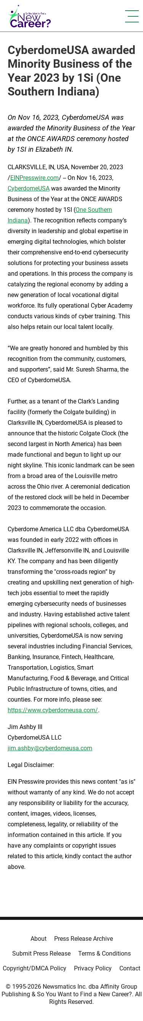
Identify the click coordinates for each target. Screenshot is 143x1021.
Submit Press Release (41, 953)
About (39, 938)
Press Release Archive (83, 938)
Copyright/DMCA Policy (34, 968)
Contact (129, 968)
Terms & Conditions (104, 953)
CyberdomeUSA (29, 188)
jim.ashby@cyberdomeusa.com (50, 748)
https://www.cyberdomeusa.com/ (53, 710)
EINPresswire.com (34, 177)
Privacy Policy (93, 968)
